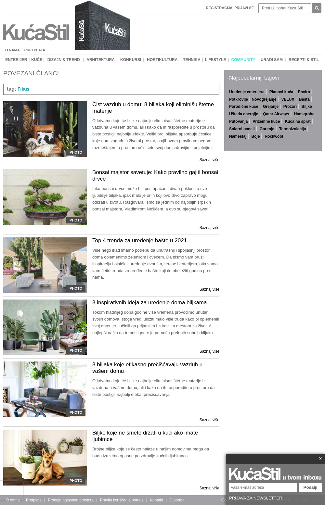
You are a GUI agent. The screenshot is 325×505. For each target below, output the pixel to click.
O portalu (177, 500)
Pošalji (311, 487)
